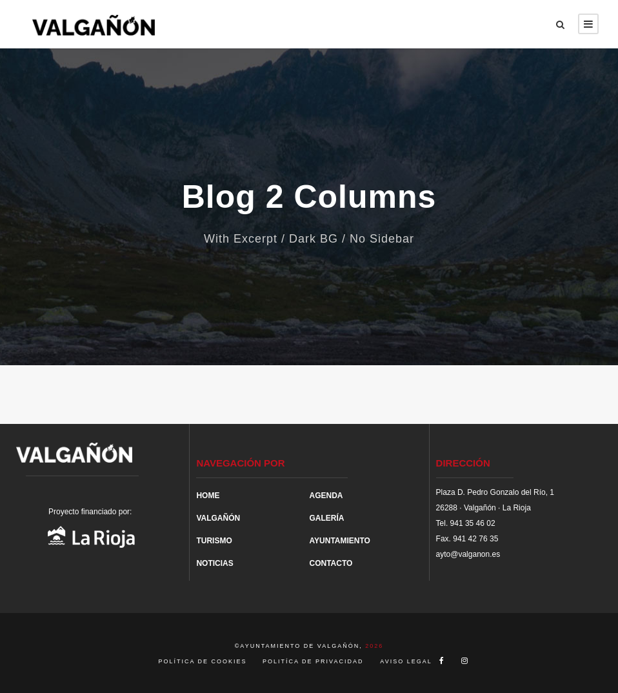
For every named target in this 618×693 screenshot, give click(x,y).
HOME (207, 495)
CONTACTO (330, 563)
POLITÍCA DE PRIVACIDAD (313, 661)
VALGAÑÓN (218, 518)
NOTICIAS (214, 563)
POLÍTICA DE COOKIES (204, 661)
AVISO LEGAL (406, 661)
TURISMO (214, 540)
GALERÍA (326, 518)
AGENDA (326, 495)
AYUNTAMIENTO (339, 540)
